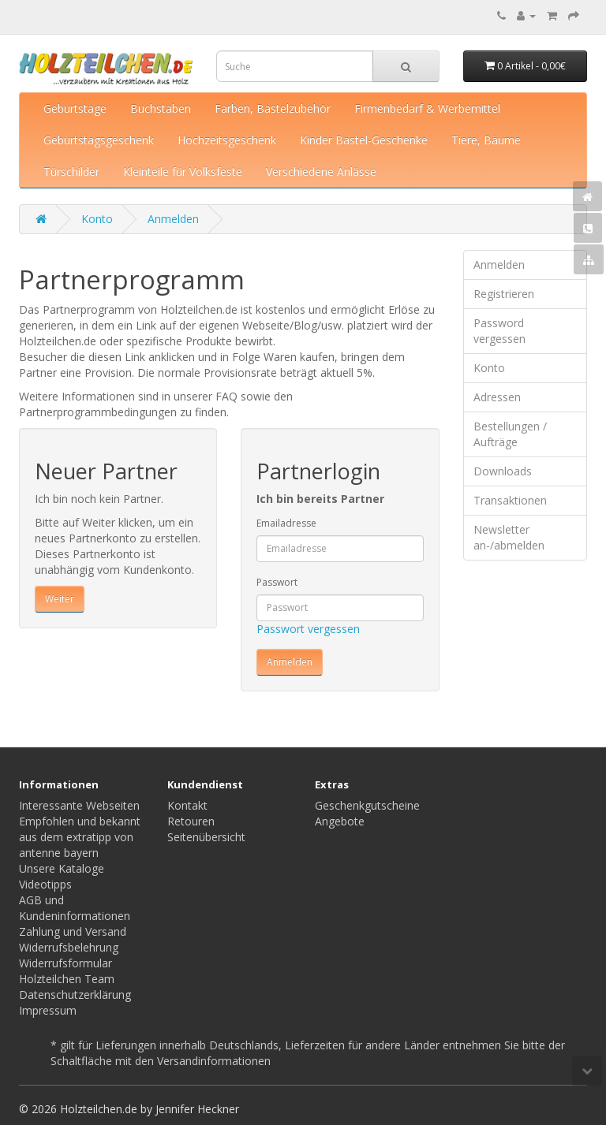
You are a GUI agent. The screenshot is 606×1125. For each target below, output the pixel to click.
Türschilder (71, 171)
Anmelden (173, 218)
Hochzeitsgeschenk (227, 139)
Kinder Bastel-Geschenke (364, 139)
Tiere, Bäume (486, 139)
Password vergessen (499, 330)
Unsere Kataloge (61, 868)
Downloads (502, 471)
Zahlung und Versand (72, 931)
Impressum (48, 1010)
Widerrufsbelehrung (68, 947)
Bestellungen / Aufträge (510, 434)
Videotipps (45, 884)
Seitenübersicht (206, 836)
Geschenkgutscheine (367, 805)
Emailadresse (286, 523)
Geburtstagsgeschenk (98, 139)
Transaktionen (510, 500)
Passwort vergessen (308, 628)
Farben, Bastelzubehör (273, 108)
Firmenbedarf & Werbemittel (427, 108)
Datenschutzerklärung (75, 994)
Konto (97, 218)
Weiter (59, 598)
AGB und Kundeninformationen (74, 907)
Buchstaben (160, 108)
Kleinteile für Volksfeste (182, 171)
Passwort (276, 582)
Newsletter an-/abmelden (508, 537)
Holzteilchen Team (66, 978)
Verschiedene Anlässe (321, 171)
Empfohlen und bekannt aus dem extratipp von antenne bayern (79, 837)
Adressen (497, 396)
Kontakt (187, 805)
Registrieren (503, 293)
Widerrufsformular (65, 963)
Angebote (340, 821)
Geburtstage (75, 108)
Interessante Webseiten (79, 805)
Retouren (191, 821)
